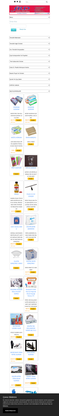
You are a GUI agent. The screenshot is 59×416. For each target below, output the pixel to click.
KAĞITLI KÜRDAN (16, 137)
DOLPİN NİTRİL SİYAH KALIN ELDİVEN (16, 379)
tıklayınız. (5, 406)
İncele (18, 120)
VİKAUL (16, 194)
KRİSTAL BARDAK (31, 168)
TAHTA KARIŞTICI (31, 137)
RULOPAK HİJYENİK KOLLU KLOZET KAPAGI (16, 292)
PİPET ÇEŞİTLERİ (16, 168)
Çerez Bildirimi (10, 397)
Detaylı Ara (23, 29)
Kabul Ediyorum (10, 410)
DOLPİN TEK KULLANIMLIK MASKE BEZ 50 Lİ (31, 328)
